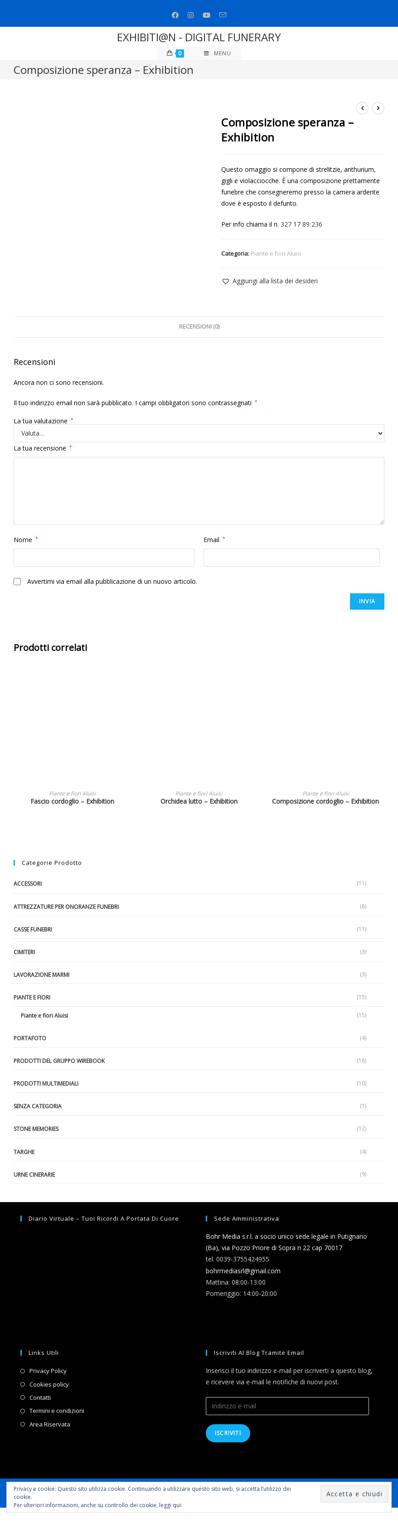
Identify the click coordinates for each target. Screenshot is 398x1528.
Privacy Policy (48, 1371)
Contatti (40, 1397)
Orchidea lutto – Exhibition (199, 801)
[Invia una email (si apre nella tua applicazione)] (223, 15)
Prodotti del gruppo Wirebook (59, 1061)
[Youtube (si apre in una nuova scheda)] (206, 15)
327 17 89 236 (301, 224)
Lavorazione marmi (41, 975)
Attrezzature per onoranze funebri (66, 907)
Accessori (28, 884)
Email (214, 539)
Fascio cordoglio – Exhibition (72, 801)
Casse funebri (33, 929)
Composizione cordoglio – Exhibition (325, 801)
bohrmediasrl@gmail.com (243, 1270)
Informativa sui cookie (212, 1505)
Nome (26, 539)
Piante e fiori (32, 997)
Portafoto (30, 1038)
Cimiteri (24, 952)
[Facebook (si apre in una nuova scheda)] (175, 15)
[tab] (199, 327)
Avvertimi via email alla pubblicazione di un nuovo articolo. (112, 581)
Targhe (24, 1152)
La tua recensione (43, 448)
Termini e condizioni (56, 1411)
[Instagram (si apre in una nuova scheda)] (190, 15)
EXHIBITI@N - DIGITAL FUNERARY (199, 36)
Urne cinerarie (34, 1175)
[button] (269, 280)
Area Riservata (49, 1424)
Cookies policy (49, 1384)
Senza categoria (38, 1106)
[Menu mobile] (217, 53)
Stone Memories (36, 1129)
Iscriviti (228, 1433)
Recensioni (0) (199, 326)
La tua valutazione (43, 421)
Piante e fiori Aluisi (276, 253)
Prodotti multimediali (46, 1083)
